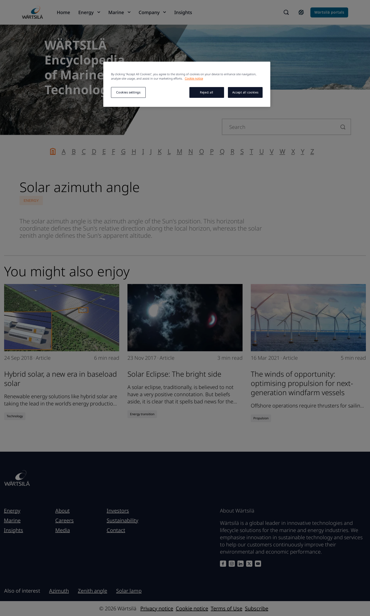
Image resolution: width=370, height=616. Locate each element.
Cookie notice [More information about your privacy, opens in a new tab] (194, 78)
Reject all (206, 92)
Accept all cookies (245, 92)
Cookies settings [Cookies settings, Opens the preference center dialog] (128, 92)
